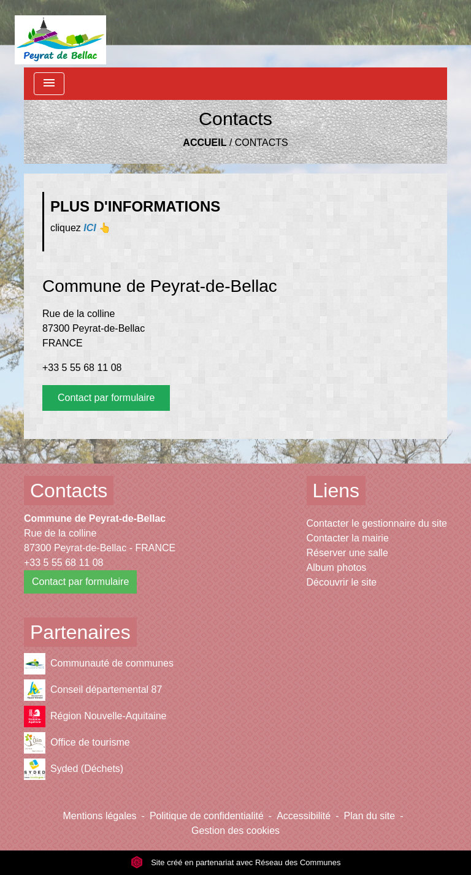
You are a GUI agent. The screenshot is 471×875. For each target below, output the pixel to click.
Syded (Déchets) (73, 769)
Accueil (204, 142)
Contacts (261, 142)
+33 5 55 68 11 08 (81, 367)
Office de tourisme (77, 743)
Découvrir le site (342, 582)
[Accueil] (60, 33)
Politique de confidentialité (207, 816)
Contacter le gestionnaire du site (377, 523)
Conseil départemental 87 (93, 690)
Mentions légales (100, 816)
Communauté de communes (99, 663)
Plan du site (370, 816)
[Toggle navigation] (49, 83)
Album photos (337, 567)
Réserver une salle (347, 553)
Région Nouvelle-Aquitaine (95, 716)
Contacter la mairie (348, 538)
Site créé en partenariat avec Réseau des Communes (236, 862)
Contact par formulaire (106, 397)
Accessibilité (304, 816)
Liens (336, 491)
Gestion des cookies (235, 830)
